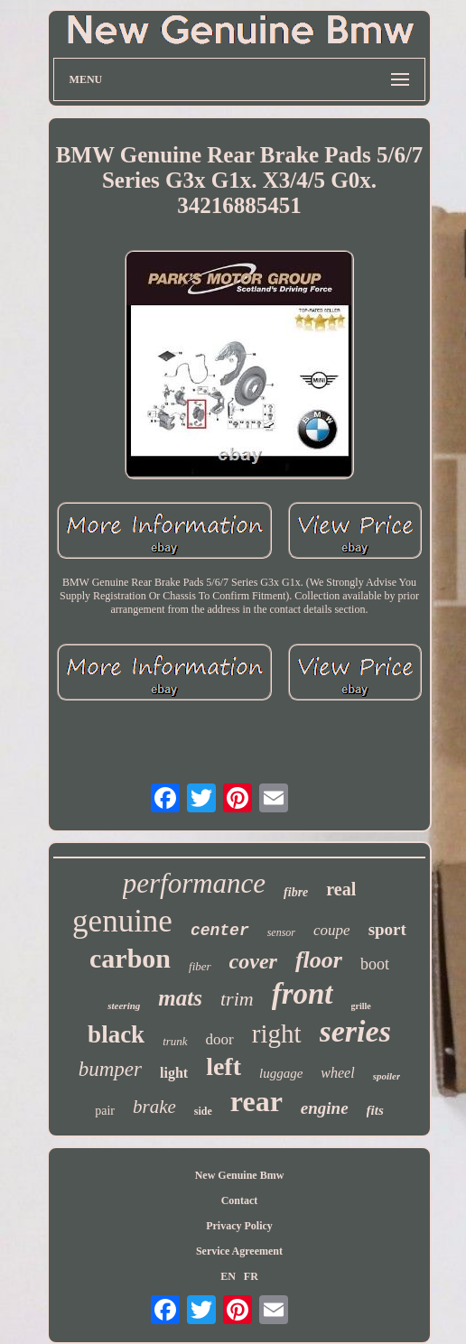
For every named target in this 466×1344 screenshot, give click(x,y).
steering (123, 1005)
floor (318, 960)
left (223, 1066)
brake (154, 1106)
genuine (122, 921)
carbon (130, 958)
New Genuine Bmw (239, 1175)
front (302, 994)
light (174, 1072)
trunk (175, 1041)
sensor (281, 932)
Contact (239, 1200)
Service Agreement (239, 1251)
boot (374, 964)
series (355, 1031)
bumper (110, 1069)
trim (237, 998)
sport (387, 929)
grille (361, 1006)
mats (180, 998)
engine (325, 1107)
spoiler (387, 1076)
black (116, 1034)
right (277, 1033)
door (220, 1039)
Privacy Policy (239, 1225)
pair (105, 1110)
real (341, 889)
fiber (200, 966)
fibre (296, 892)
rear (256, 1101)
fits (375, 1110)
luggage (281, 1073)
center (220, 931)
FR (251, 1276)
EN (228, 1276)
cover (253, 961)
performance (194, 883)
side (203, 1111)
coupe (331, 930)
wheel (337, 1072)
